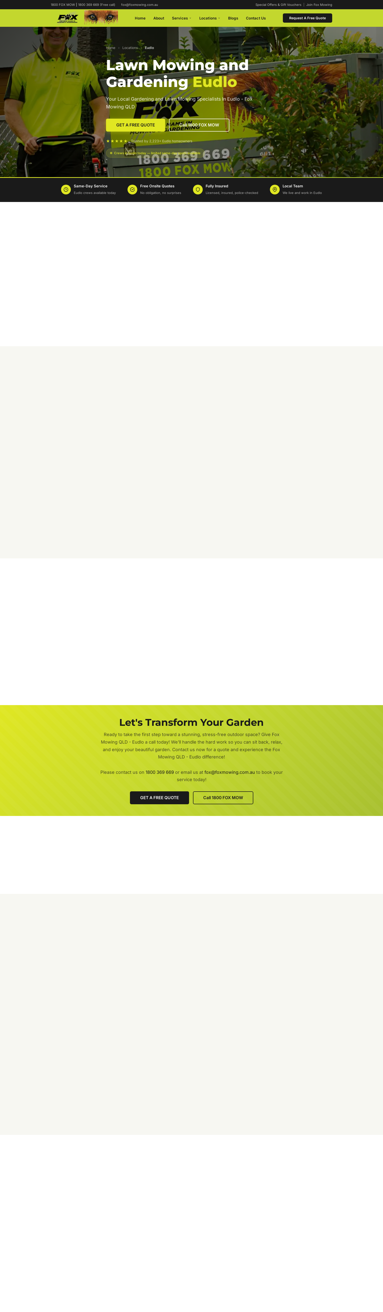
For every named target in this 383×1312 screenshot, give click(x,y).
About (158, 18)
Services (182, 18)
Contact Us (256, 18)
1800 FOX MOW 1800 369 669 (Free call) (83, 5)
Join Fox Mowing (319, 5)
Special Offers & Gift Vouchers (278, 5)
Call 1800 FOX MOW (199, 125)
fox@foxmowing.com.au (139, 5)
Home (140, 18)
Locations (209, 18)
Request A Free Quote (307, 18)
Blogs (233, 18)
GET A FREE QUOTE (135, 125)
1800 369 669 (160, 772)
